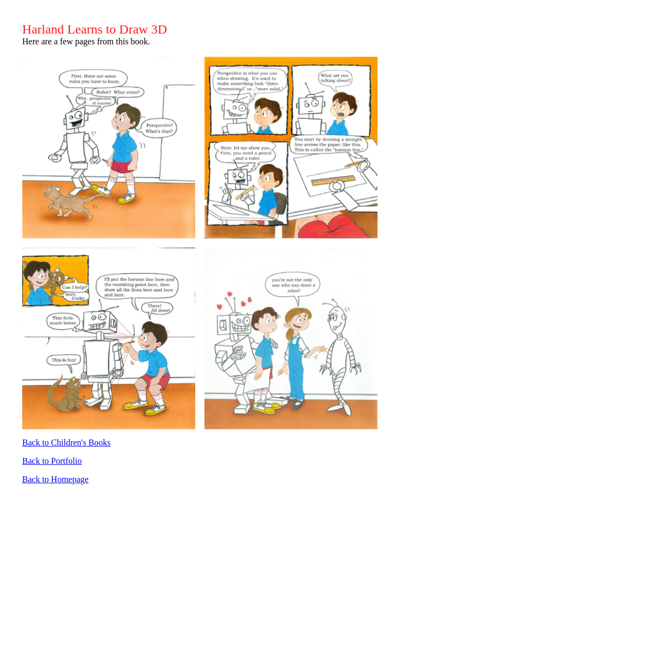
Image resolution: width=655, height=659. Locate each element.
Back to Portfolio (52, 460)
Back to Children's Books (66, 442)
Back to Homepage (55, 479)
